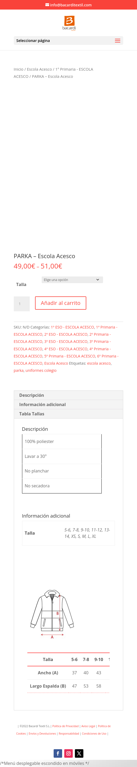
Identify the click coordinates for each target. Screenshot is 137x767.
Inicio (18, 69)
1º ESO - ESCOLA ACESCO (72, 327)
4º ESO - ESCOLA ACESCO (66, 348)
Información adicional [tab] (42, 404)
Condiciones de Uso (94, 733)
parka (19, 370)
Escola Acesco (39, 69)
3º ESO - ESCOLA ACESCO (66, 341)
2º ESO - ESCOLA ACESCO (66, 334)
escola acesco (99, 363)
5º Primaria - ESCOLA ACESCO (69, 356)
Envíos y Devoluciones (42, 733)
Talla (21, 284)
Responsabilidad (69, 733)
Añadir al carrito (60, 302)
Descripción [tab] (31, 395)
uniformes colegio (41, 370)
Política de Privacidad (65, 726)
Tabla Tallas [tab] (31, 414)
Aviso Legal (88, 726)
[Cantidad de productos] (22, 303)
